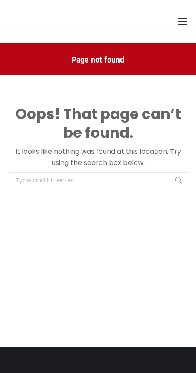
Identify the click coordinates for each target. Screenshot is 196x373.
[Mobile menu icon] (182, 21)
